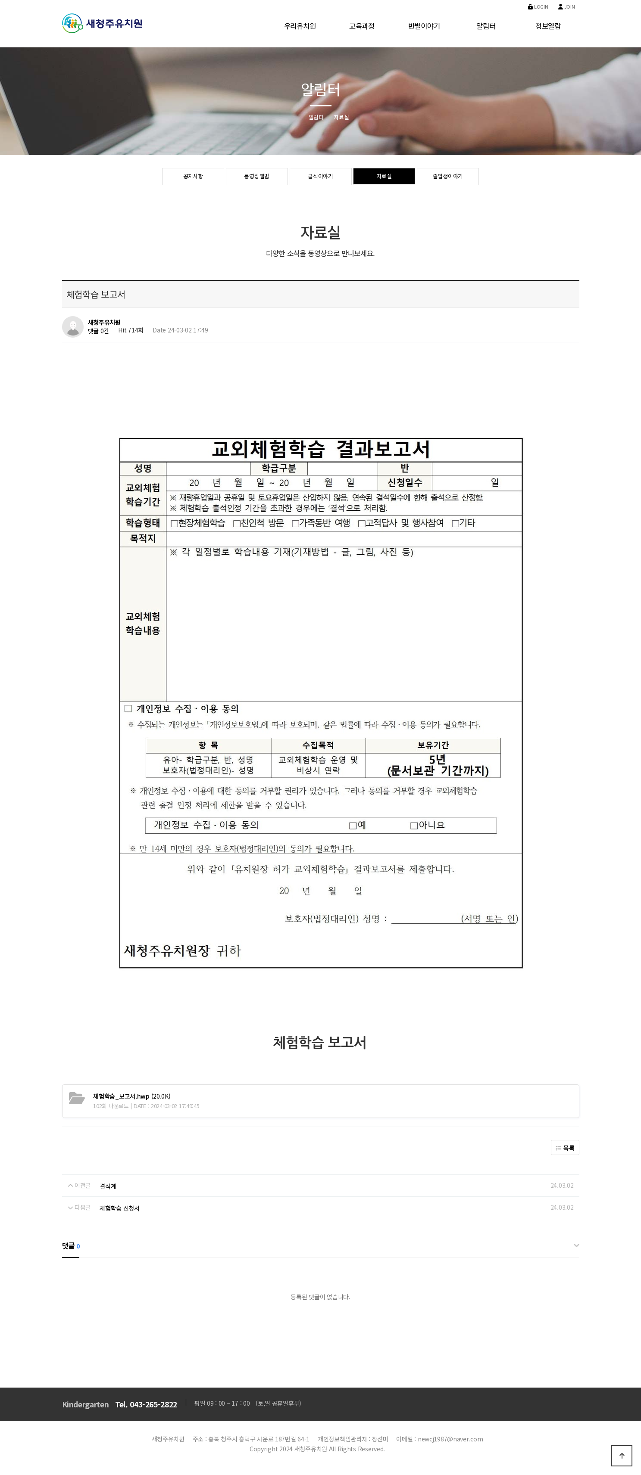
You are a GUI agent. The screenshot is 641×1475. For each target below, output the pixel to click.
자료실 (384, 177)
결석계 (108, 1186)
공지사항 (193, 177)
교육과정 (362, 26)
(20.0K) (131, 1096)
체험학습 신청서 (120, 1208)
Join (566, 6)
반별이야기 (424, 26)
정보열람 (548, 26)
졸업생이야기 (448, 177)
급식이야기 (320, 177)
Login (538, 6)
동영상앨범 (257, 177)
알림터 (485, 26)
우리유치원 (300, 26)
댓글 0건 (98, 330)
